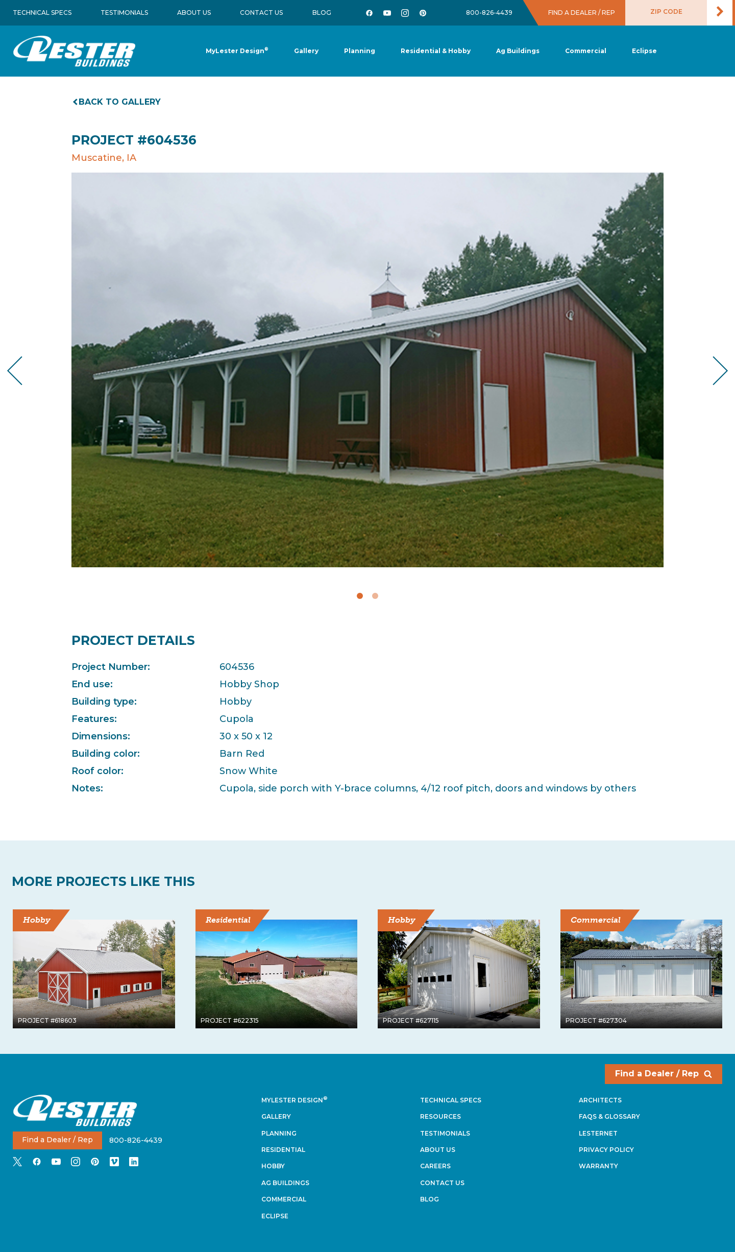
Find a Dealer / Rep (663, 1073)
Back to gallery (117, 102)
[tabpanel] (367, 370)
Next (712, 370)
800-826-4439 (489, 12)
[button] (359, 51)
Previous (23, 370)
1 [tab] (360, 596)
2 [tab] (375, 596)
